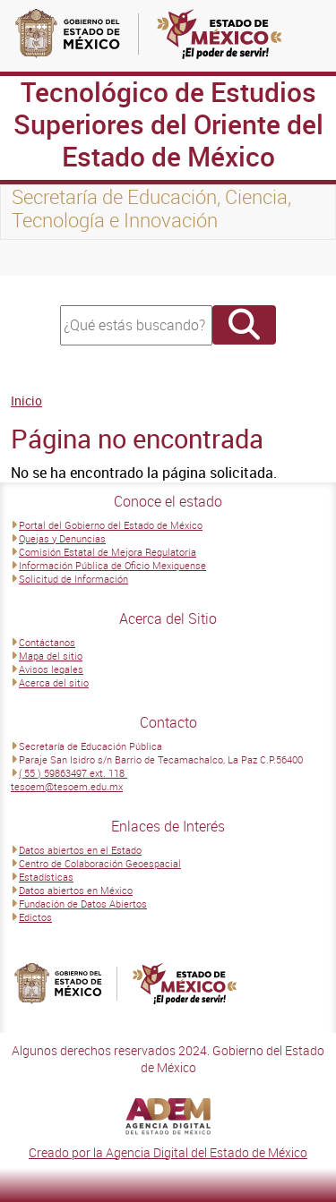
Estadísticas (46, 876)
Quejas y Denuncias (62, 538)
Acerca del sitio (54, 682)
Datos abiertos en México (76, 890)
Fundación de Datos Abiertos (83, 903)
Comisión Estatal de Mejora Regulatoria (107, 551)
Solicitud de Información (73, 578)
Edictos (35, 917)
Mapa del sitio (50, 655)
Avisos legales (51, 669)
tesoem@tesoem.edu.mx (67, 786)
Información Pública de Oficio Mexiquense (112, 565)
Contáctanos (47, 642)
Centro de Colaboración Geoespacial (100, 863)
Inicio (26, 400)
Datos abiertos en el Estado (80, 850)
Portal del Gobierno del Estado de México (110, 525)
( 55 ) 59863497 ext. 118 (73, 773)
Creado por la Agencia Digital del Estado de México (168, 1152)
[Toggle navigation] (36, 258)
